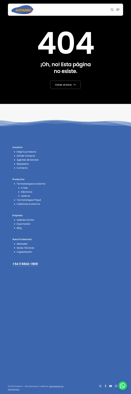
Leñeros (25, 196)
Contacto (22, 168)
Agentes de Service (28, 159)
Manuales (22, 243)
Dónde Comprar (26, 155)
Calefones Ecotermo (28, 204)
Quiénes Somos (25, 220)
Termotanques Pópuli (29, 200)
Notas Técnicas (25, 248)
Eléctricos (26, 192)
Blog (19, 228)
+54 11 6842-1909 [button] (25, 264)
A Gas (24, 187)
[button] (117, 9)
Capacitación (24, 252)
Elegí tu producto (26, 151)
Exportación (23, 224)
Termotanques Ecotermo (31, 183)
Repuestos (23, 164)
